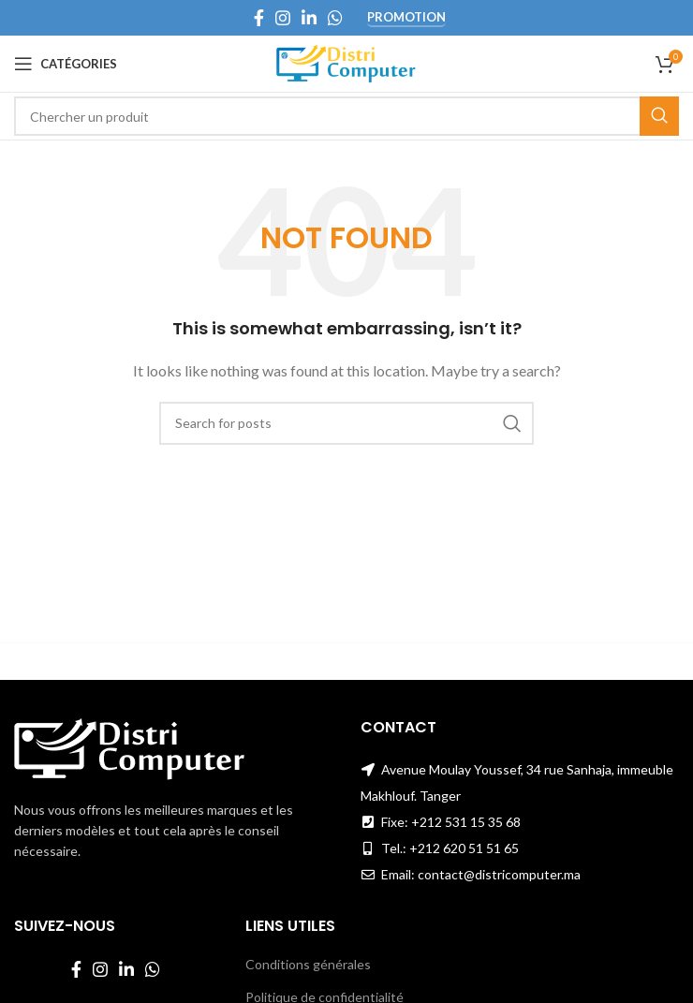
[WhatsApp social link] (335, 18)
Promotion (406, 17)
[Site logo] (347, 62)
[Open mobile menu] (65, 63)
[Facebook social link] (259, 18)
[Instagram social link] (283, 18)
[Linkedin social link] (309, 18)
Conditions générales (308, 964)
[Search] (346, 116)
